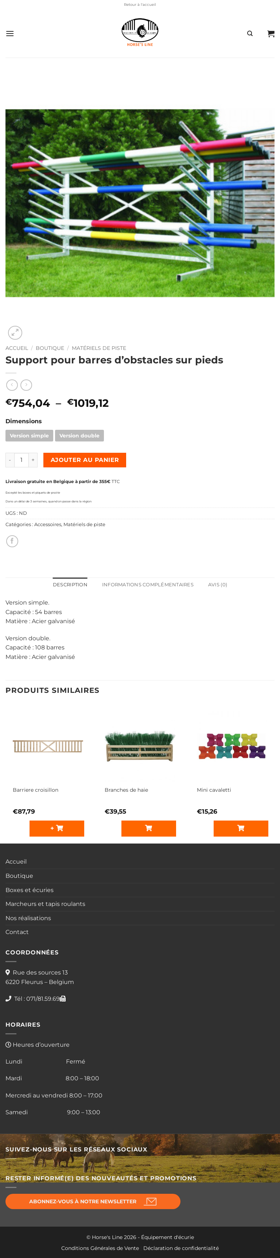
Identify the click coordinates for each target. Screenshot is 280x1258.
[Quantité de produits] (21, 460)
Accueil (16, 348)
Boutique (50, 348)
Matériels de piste (99, 348)
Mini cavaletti (214, 790)
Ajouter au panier (85, 459)
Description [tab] (70, 584)
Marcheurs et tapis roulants (45, 903)
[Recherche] (250, 33)
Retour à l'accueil (140, 5)
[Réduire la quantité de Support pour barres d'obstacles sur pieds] (9, 460)
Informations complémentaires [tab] (148, 584)
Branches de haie (126, 790)
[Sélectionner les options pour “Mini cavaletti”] (241, 828)
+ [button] (53, 828)
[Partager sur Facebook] (12, 541)
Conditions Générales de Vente (100, 1248)
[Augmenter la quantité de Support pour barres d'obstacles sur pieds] (33, 460)
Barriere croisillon (35, 790)
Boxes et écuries (29, 890)
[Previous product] (26, 385)
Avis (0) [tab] (217, 584)
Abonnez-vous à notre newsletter (82, 1201)
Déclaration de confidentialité (181, 1248)
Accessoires (47, 524)
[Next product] (12, 385)
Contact (17, 932)
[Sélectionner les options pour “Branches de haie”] (148, 828)
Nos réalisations (28, 918)
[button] (9, 33)
